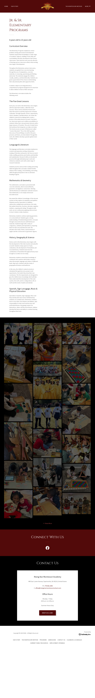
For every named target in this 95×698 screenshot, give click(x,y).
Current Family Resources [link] (39, 634)
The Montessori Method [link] (74, 6)
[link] (47, 6)
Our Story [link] (14, 6)
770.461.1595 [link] (49, 586)
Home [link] (6, 6)
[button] (88, 6)
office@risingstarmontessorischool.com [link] (48, 588)
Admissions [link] (52, 631)
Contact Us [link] (61, 631)
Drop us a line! (47, 604)
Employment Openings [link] (57, 634)
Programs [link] (43, 631)
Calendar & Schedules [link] (74, 631)
